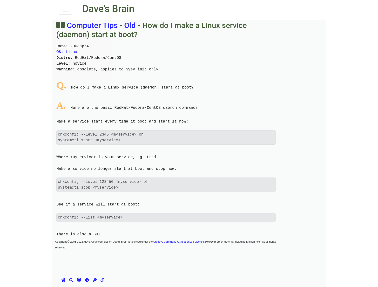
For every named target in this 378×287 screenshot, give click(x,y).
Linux (66, 52)
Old (130, 25)
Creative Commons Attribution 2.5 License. (179, 241)
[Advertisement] (143, 261)
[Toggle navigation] (65, 10)
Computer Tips (92, 25)
